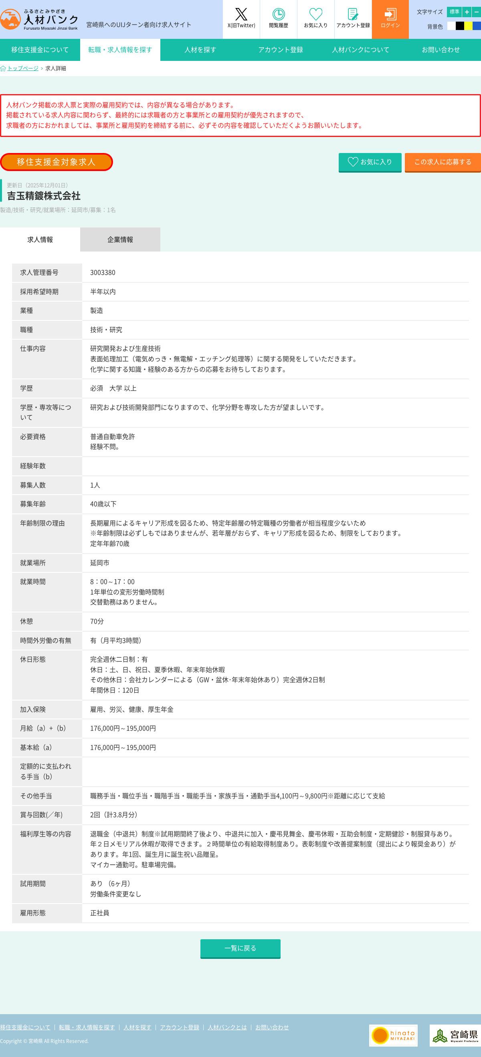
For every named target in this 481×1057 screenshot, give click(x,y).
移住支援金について (40, 49)
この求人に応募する (443, 162)
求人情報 (40, 239)
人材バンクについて (361, 49)
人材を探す (200, 49)
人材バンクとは (227, 1027)
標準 (454, 11)
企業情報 (120, 239)
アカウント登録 (280, 49)
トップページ (22, 68)
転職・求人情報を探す (120, 49)
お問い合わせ (441, 49)
